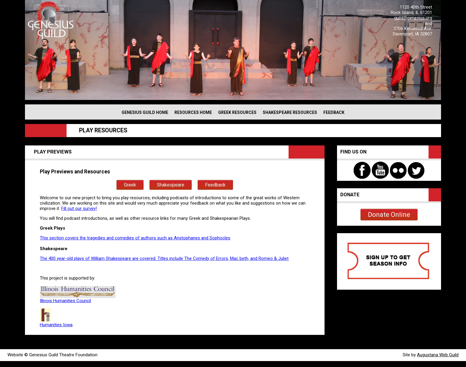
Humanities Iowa (56, 322)
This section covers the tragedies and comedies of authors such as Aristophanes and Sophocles (135, 238)
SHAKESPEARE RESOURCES (290, 112)
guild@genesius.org (413, 18)
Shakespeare (170, 185)
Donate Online (389, 214)
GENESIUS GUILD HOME (145, 112)
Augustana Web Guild (438, 354)
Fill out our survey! (79, 208)
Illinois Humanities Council (65, 300)
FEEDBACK (333, 112)
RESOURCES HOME (193, 112)
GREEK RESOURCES (237, 112)
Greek (130, 185)
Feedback (215, 185)
